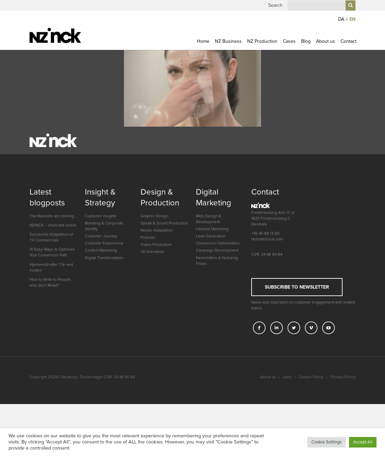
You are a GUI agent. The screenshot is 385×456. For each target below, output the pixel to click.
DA (341, 29)
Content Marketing (101, 309)
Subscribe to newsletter (297, 346)
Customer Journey (101, 295)
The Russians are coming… (53, 275)
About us (325, 51)
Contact (348, 51)
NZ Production (262, 51)
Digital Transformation (104, 316)
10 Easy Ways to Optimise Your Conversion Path (52, 311)
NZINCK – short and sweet (53, 284)
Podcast (148, 296)
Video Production (156, 304)
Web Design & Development (208, 278)
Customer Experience (104, 302)
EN (352, 29)
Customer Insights (100, 275)
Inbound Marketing (212, 288)
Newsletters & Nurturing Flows (217, 319)
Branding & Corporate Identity (104, 285)
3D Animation (152, 311)
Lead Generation (210, 295)
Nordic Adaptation (156, 289)
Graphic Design (154, 275)
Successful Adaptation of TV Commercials (51, 296)
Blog (306, 51)
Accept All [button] (362, 442)
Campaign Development (217, 309)
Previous (20, 96)
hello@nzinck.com (267, 298)
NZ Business (228, 51)
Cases (289, 51)
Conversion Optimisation (217, 302)
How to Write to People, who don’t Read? (51, 341)
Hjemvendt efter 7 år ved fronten (51, 326)
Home (203, 51)
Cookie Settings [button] (326, 442)
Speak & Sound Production (164, 282)
